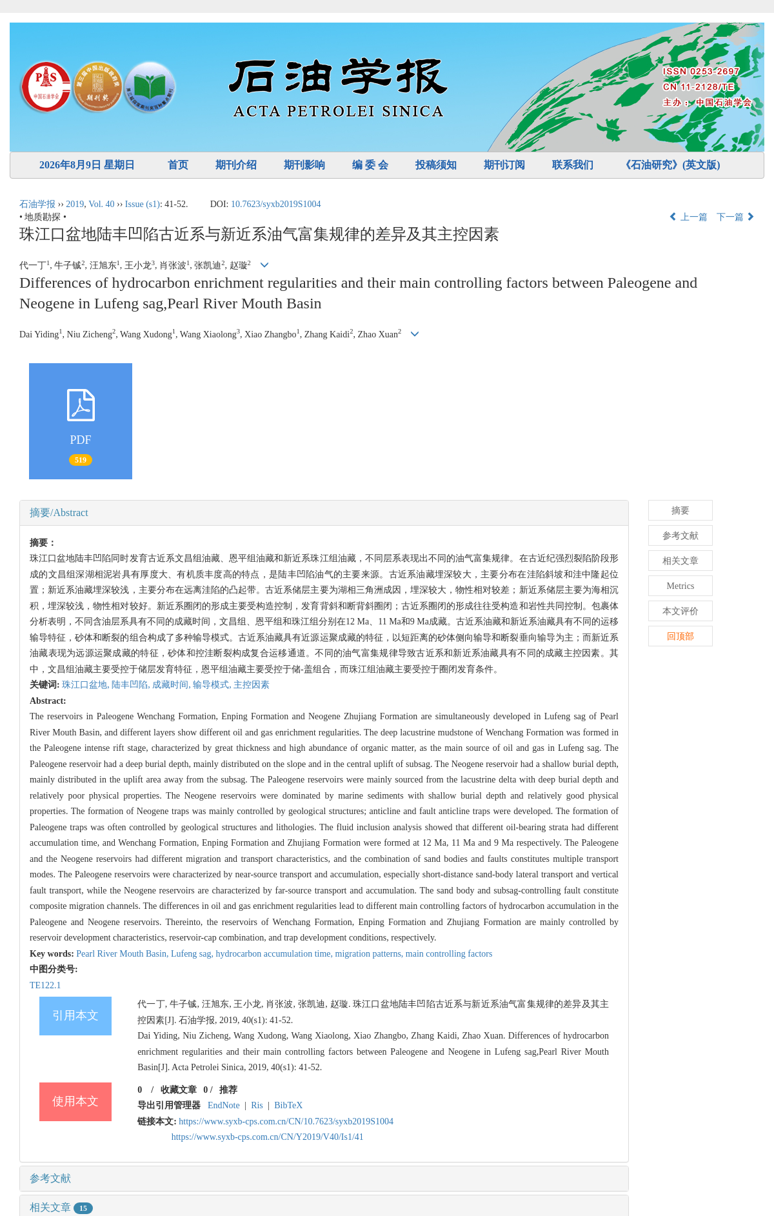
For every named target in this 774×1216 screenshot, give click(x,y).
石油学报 (37, 204)
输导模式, (213, 685)
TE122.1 (45, 985)
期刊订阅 (504, 164)
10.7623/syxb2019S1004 (276, 204)
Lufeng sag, (193, 954)
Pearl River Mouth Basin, (123, 954)
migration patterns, (370, 954)
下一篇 (736, 217)
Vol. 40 (101, 204)
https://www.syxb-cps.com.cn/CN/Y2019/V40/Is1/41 (268, 1137)
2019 (75, 204)
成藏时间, (172, 685)
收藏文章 (179, 1090)
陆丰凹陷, (132, 685)
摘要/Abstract (59, 512)
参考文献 (50, 1178)
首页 (178, 164)
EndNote (224, 1105)
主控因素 (251, 685)
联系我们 (572, 164)
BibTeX (288, 1105)
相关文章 (61, 1207)
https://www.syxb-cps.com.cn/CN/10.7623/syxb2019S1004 (286, 1121)
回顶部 (680, 636)
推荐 (228, 1090)
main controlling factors (449, 954)
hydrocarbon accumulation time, (275, 954)
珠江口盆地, (87, 685)
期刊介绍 (236, 164)
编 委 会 (370, 164)
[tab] (324, 513)
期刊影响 (304, 164)
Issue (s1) (142, 204)
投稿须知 (436, 164)
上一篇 (688, 217)
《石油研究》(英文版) (670, 164)
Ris (257, 1105)
